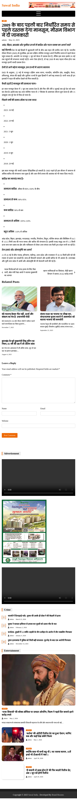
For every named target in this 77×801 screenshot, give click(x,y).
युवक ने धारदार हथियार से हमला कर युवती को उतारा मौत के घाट (32, 624)
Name (4, 408)
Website (5, 421)
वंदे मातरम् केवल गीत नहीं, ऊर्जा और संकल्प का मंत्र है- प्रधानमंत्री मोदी (17, 315)
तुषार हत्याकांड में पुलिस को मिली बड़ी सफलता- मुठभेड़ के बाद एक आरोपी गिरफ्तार (39, 640)
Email (42, 408)
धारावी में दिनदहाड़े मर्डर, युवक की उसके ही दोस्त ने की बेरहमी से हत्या (34, 616)
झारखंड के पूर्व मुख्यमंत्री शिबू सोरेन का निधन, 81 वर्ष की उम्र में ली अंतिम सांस (18, 342)
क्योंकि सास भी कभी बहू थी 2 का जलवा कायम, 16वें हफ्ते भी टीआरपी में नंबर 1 (48, 753)
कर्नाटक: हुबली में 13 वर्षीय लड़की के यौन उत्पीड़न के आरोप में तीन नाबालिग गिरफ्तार (40, 632)
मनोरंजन (5, 709)
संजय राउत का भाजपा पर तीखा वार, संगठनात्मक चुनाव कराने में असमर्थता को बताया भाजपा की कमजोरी (57, 317)
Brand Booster (58, 795)
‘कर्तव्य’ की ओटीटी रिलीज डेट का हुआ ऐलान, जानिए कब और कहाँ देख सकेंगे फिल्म (48, 735)
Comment (6, 375)
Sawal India (11, 5)
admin (4, 40)
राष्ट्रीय (4, 21)
